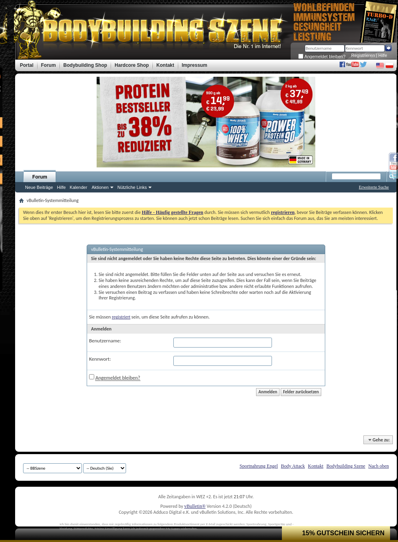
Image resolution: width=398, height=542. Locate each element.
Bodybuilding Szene (345, 466)
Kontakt (316, 466)
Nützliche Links (132, 187)
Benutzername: (105, 341)
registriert (121, 317)
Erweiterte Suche (374, 187)
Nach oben (378, 466)
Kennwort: (100, 359)
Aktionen (100, 187)
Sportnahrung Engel (258, 466)
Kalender (78, 187)
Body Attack (293, 466)
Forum (39, 177)
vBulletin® (195, 506)
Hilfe (383, 55)
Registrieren (363, 55)
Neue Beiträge (39, 187)
